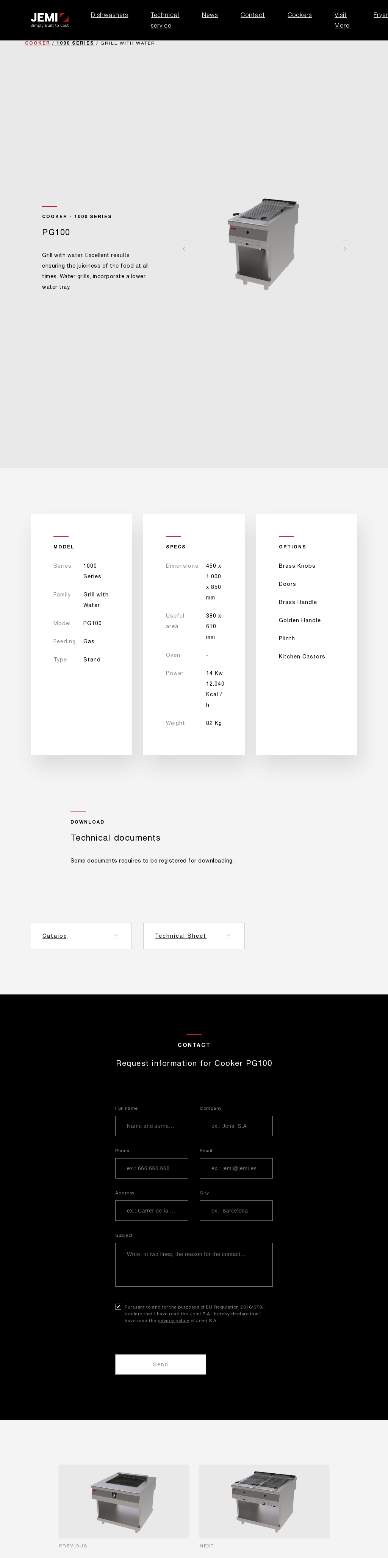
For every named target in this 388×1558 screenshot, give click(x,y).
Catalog (54, 936)
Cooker (37, 43)
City (204, 1193)
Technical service (165, 20)
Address (125, 1193)
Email (206, 1150)
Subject (124, 1235)
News (210, 14)
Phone (122, 1150)
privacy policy (173, 1320)
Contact (253, 14)
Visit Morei (343, 20)
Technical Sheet (181, 936)
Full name (126, 1108)
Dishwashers (109, 14)
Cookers (300, 14)
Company (211, 1108)
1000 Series (75, 43)
